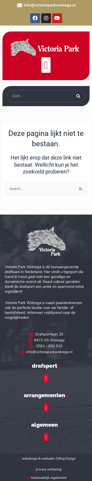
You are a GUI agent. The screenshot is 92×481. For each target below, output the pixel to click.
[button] (45, 65)
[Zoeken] (78, 96)
